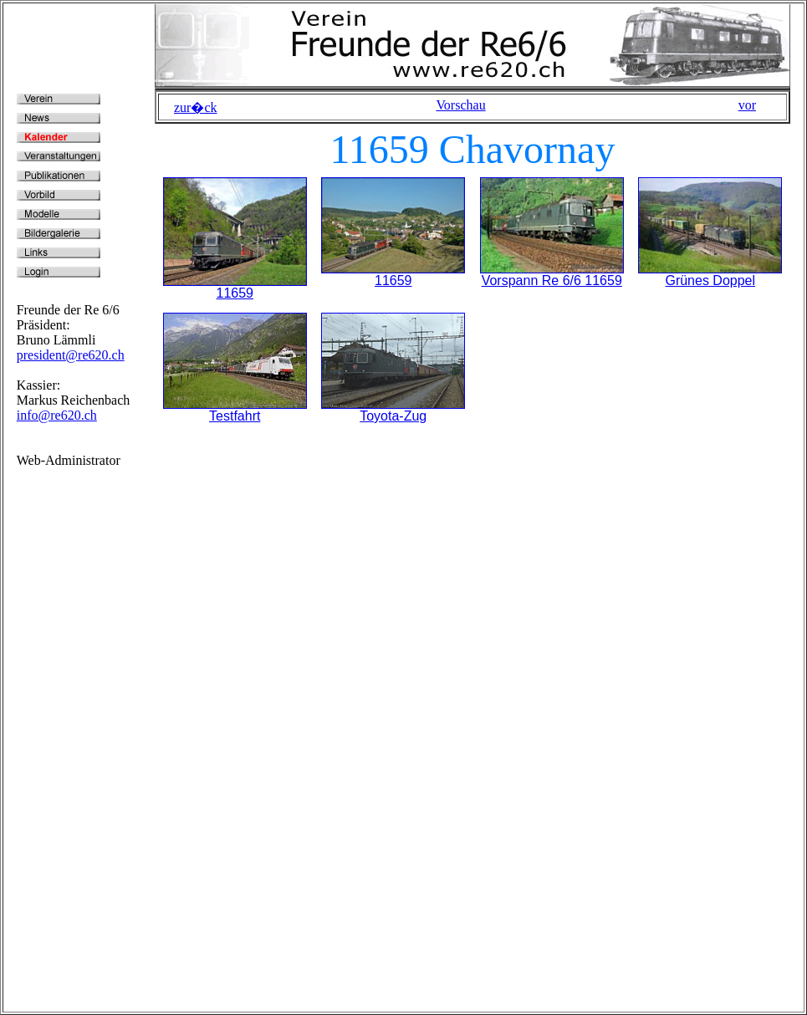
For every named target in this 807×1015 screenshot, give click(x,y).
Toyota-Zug (393, 416)
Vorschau (460, 105)
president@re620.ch (71, 355)
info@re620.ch (57, 415)
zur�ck (195, 107)
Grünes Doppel (710, 280)
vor (747, 105)
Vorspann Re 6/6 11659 (552, 280)
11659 (235, 293)
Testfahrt (234, 416)
